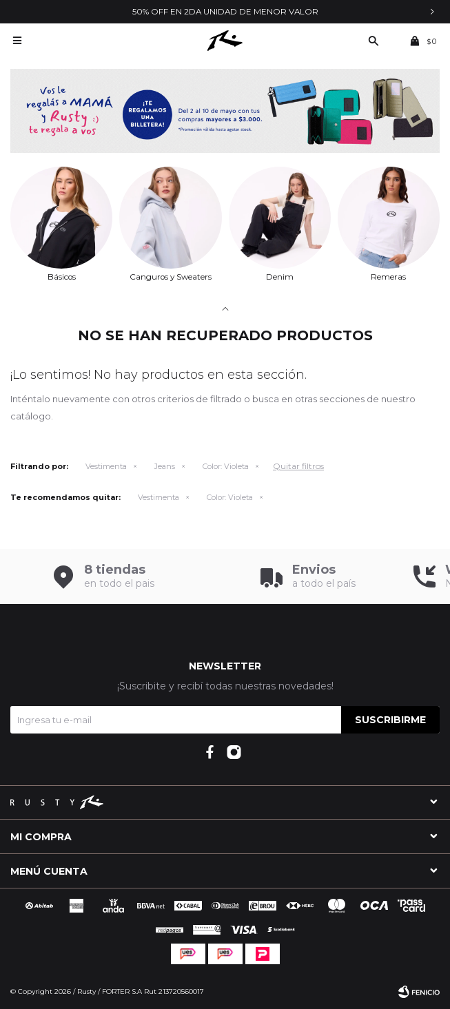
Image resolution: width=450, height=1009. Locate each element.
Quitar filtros (298, 466)
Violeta (226, 466)
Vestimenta (106, 466)
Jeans (164, 466)
